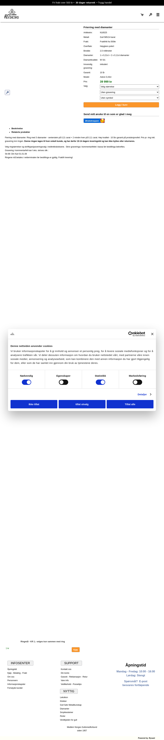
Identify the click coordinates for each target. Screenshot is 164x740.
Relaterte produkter (21, 132)
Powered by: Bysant (146, 738)
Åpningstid (12, 669)
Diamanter (64, 709)
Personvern (12, 680)
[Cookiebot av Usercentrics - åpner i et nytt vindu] (130, 333)
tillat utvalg (81, 404)
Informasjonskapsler (16, 684)
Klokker (63, 701)
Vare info (65, 680)
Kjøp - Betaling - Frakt (17, 673)
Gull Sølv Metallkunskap (71, 705)
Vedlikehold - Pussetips (71, 684)
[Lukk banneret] (152, 334)
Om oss (10, 677)
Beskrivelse (17, 128)
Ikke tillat (34, 404)
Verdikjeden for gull (68, 720)
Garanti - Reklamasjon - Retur (74, 677)
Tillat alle (130, 404)
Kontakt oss (66, 669)
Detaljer (142, 394)
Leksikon (64, 697)
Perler (62, 716)
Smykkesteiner (66, 712)
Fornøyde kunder (15, 688)
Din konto (65, 673)
